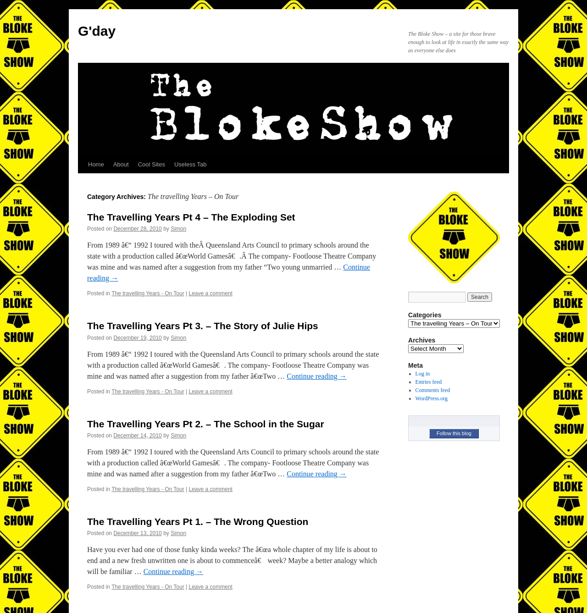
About (121, 164)
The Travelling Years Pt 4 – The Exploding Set (191, 217)
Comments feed (432, 390)
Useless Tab (190, 164)
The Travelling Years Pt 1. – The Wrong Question (197, 521)
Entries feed (428, 382)
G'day (97, 31)
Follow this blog (454, 433)
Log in (422, 373)
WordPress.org (431, 398)
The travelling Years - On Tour (147, 293)
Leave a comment (211, 293)
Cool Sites (151, 164)
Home (96, 164)
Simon (178, 229)
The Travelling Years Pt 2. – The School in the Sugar (205, 424)
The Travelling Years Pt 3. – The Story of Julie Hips (202, 325)
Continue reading (317, 376)
